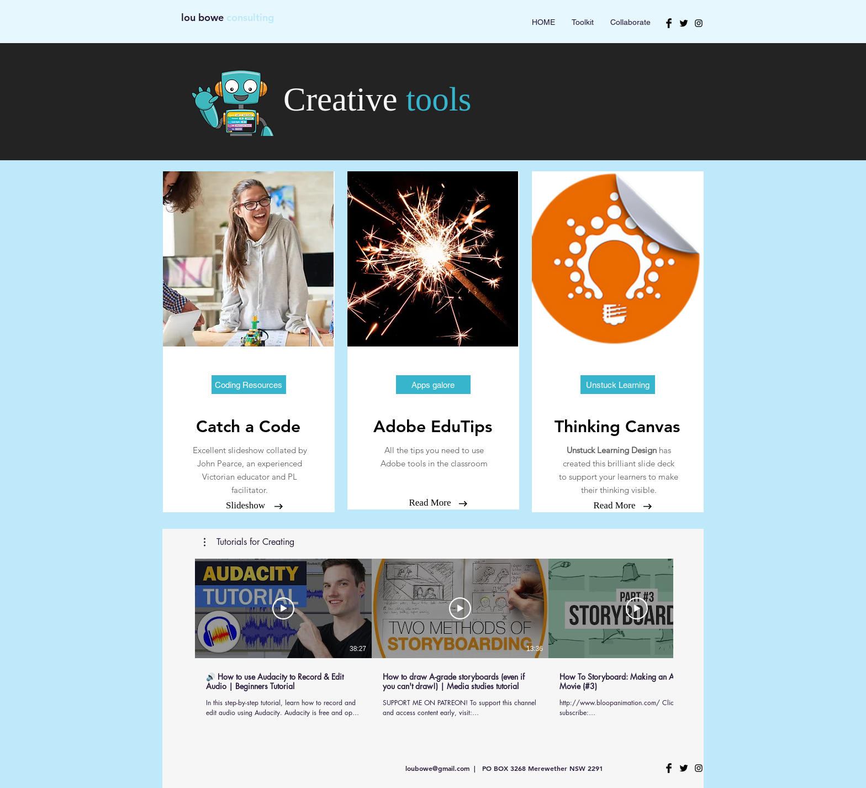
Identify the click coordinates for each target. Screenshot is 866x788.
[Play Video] (283, 608)
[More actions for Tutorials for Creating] (249, 542)
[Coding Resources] (249, 384)
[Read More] (430, 502)
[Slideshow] (246, 505)
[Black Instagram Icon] (699, 23)
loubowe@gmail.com (437, 768)
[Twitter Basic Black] (684, 23)
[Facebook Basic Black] (669, 23)
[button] (433, 384)
